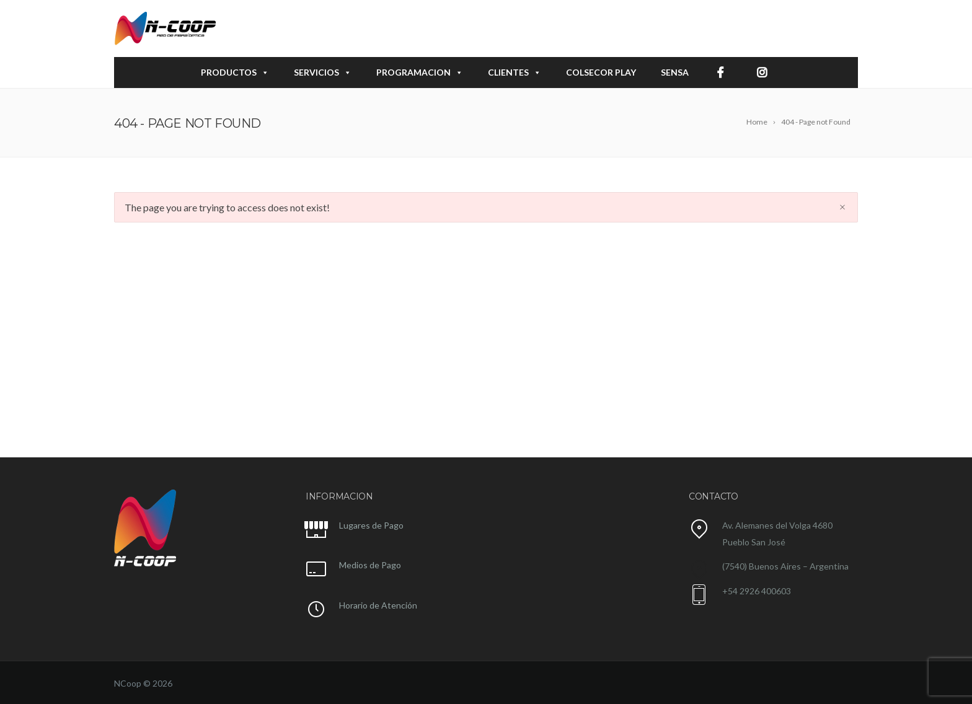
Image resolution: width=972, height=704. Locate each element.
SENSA (675, 72)
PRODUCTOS (235, 72)
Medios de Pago (370, 565)
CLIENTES (514, 72)
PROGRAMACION (419, 72)
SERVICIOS (322, 72)
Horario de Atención (378, 605)
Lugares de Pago (371, 525)
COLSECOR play (601, 72)
